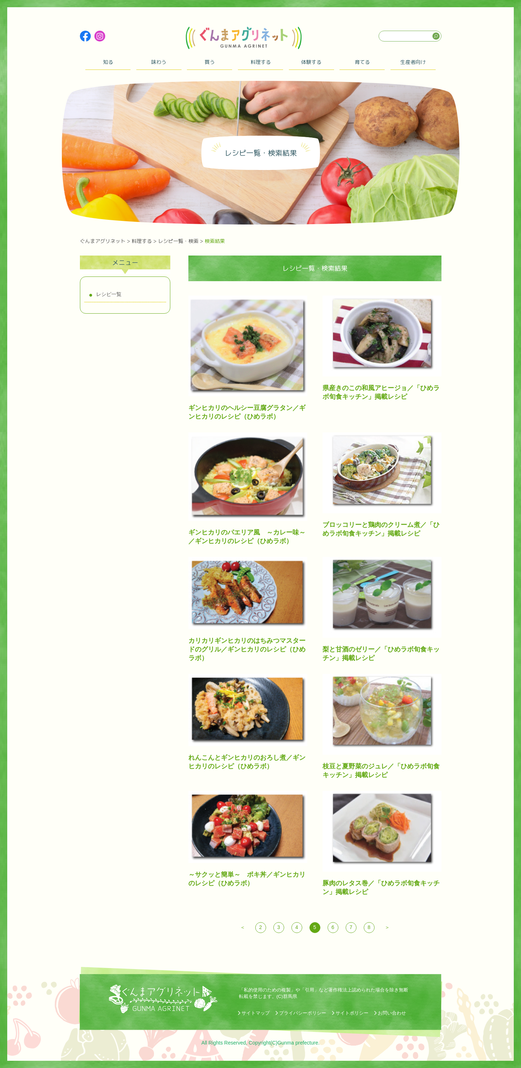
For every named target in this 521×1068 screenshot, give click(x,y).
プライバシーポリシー (302, 1013)
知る (108, 61)
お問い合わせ (392, 1013)
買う (210, 61)
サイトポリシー (352, 1013)
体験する (311, 61)
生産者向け (413, 61)
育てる (362, 61)
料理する (261, 61)
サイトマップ (256, 1013)
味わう (158, 61)
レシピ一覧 (108, 294)
